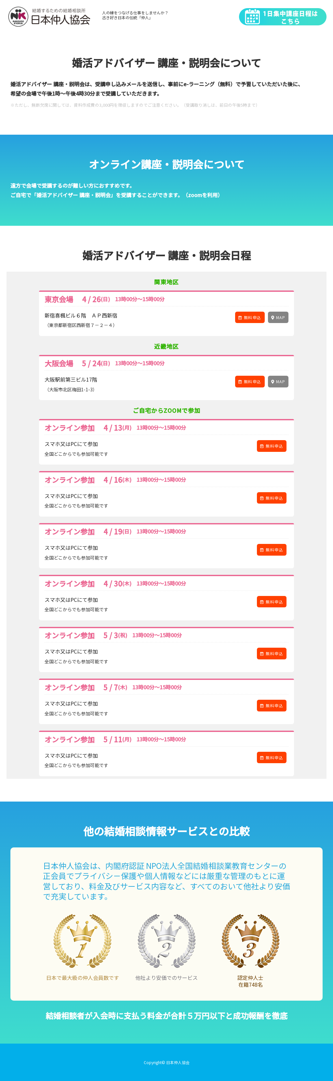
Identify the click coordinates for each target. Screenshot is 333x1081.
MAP (278, 317)
